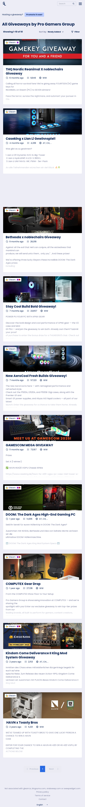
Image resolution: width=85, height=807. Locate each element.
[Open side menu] (80, 4)
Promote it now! (34, 14)
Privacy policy (42, 792)
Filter (75, 31)
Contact (42, 799)
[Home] (4, 3)
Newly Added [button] (51, 31)
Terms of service (42, 795)
